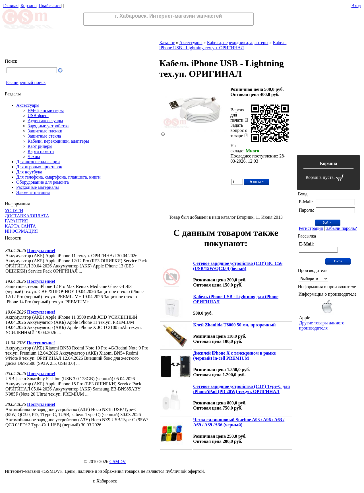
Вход (356, 5)
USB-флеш (38, 115)
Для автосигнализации (38, 161)
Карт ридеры (40, 146)
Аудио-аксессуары (45, 120)
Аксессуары (27, 105)
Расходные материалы (37, 187)
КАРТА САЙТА (20, 226)
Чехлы (34, 156)
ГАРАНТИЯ (16, 220)
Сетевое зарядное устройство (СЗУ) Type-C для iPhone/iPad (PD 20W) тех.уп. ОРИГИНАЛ (241, 389)
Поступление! (41, 250)
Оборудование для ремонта (42, 182)
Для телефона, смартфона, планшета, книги (58, 177)
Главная (10, 5)
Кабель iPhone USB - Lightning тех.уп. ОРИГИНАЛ (222, 45)
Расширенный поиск (26, 82)
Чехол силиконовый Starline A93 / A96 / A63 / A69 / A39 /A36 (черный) (238, 422)
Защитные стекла (44, 136)
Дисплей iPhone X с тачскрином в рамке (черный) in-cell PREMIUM (234, 356)
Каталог (167, 42)
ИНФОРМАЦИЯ (21, 231)
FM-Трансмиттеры (46, 110)
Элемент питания (33, 192)
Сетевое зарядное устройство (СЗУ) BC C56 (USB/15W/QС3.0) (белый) (237, 266)
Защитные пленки (45, 130)
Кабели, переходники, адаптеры (58, 141)
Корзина (28, 5)
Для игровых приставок (39, 166)
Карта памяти (41, 151)
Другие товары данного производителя (321, 325)
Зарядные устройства (48, 125)
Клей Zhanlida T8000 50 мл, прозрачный (234, 324)
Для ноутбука (29, 171)
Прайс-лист (50, 5)
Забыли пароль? (341, 228)
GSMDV (117, 461)
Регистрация (311, 228)
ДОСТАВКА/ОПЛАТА (27, 215)
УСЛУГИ (14, 210)
